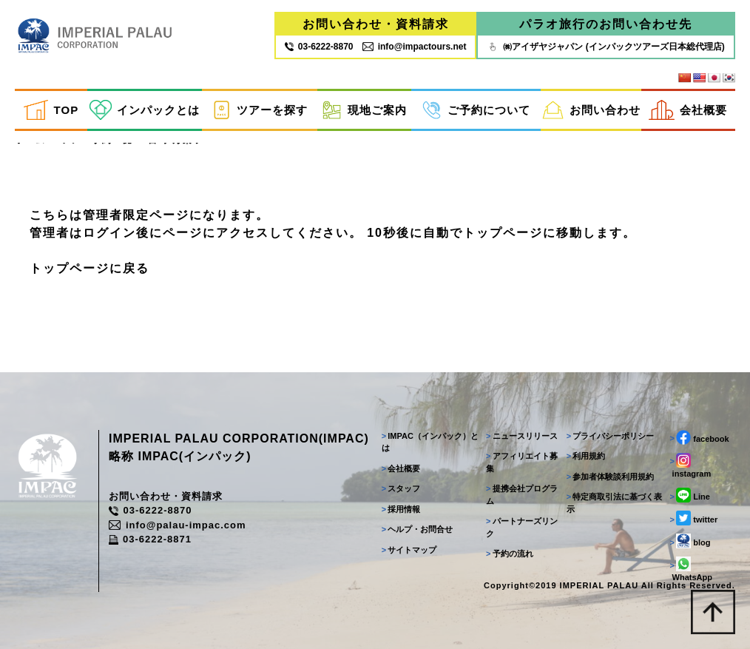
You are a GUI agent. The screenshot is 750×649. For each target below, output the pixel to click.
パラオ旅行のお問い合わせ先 (605, 24)
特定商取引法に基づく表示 (615, 503)
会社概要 (688, 110)
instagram (691, 464)
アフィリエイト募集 (522, 462)
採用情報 (401, 508)
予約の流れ (509, 553)
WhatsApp (691, 569)
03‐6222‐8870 (319, 46)
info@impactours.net (414, 46)
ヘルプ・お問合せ (417, 529)
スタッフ (401, 488)
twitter (694, 518)
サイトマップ (409, 549)
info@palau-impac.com (177, 524)
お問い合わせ (591, 110)
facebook (699, 436)
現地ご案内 (364, 110)
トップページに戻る (89, 267)
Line (690, 495)
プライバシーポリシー (611, 435)
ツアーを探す (260, 110)
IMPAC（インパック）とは (430, 441)
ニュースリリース (522, 435)
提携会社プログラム (522, 494)
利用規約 (586, 455)
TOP (51, 110)
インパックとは (144, 110)
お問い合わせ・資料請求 (376, 24)
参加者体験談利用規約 (611, 475)
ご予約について (476, 110)
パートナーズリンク (522, 527)
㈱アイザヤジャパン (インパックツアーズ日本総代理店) (605, 46)
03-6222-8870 (150, 510)
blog (690, 541)
